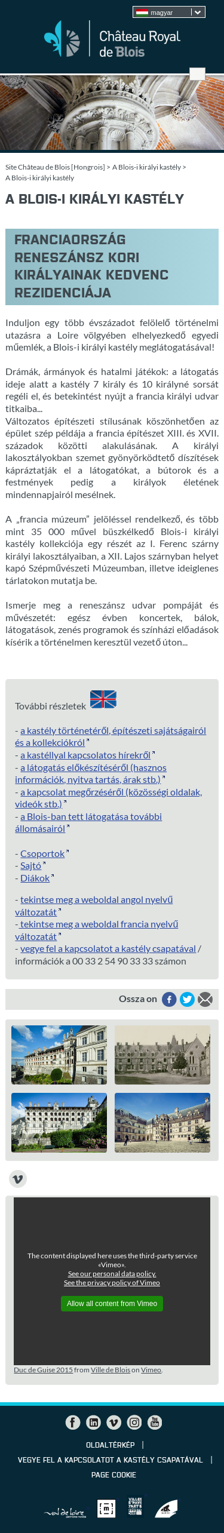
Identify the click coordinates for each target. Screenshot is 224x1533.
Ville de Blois (110, 1369)
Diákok (35, 877)
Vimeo (151, 1369)
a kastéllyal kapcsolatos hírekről (85, 754)
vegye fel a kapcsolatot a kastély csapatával (108, 948)
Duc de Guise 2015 (43, 1369)
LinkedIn (93, 1422)
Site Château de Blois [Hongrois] (55, 166)
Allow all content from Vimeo (112, 1303)
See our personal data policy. (112, 1273)
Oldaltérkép (110, 1445)
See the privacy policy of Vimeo (112, 1282)
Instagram (134, 1422)
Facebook (73, 1422)
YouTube (154, 1422)
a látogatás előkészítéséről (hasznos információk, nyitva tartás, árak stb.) (91, 773)
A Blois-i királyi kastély (146, 166)
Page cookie (113, 1475)
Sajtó (30, 865)
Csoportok (42, 853)
